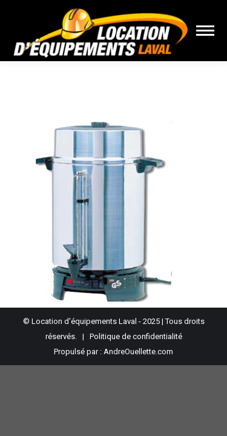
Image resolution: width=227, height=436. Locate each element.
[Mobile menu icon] (205, 30)
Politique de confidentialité (136, 336)
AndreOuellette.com (138, 351)
